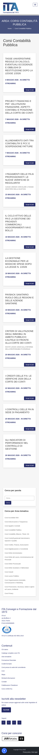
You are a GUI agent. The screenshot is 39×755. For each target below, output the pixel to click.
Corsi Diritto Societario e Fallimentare (17, 568)
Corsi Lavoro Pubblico (12, 576)
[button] (4, 750)
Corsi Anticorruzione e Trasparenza (16, 522)
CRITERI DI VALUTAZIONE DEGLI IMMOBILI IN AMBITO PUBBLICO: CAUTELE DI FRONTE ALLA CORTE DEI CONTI (19, 337)
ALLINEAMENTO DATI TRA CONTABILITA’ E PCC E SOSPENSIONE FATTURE (19, 143)
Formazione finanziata (9, 660)
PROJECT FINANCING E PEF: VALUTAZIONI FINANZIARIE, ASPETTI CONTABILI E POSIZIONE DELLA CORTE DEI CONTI (19, 107)
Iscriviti (6, 710)
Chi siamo (5, 649)
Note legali (34, 752)
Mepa (3, 674)
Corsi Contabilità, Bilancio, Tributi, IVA (17, 534)
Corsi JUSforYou (7, 689)
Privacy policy (26, 752)
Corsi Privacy (9, 593)
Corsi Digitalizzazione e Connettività (16, 549)
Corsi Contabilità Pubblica (13, 530)
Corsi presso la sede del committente (13, 667)
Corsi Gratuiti (9, 572)
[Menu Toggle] (35, 5)
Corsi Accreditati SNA (12, 518)
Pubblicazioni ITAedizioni (10, 685)
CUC (3, 671)
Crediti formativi (7, 664)
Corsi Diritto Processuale (13, 564)
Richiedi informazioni (8, 678)
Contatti (4, 682)
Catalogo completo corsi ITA (11, 653)
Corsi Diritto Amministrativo (13, 553)
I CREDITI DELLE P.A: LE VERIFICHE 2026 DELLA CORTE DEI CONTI (18, 379)
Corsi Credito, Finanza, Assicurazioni (16, 545)
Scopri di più (30, 90)
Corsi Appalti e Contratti (12, 526)
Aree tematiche (6, 656)
